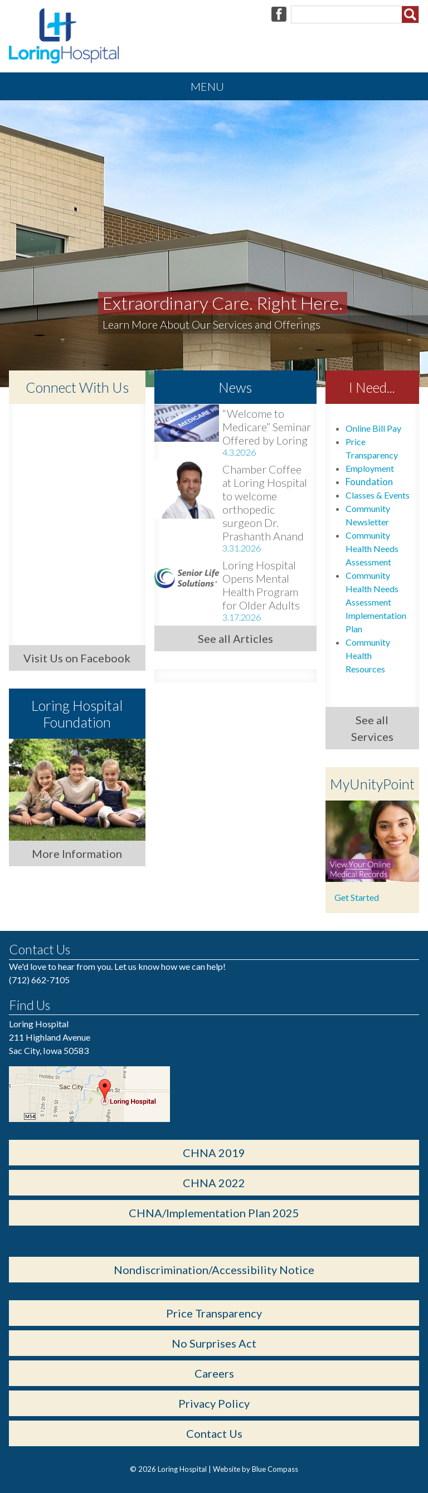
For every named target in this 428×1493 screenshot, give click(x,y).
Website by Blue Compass (255, 1469)
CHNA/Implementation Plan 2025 (214, 1212)
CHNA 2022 (214, 1182)
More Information (77, 853)
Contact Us (214, 1433)
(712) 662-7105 (39, 979)
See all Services (372, 728)
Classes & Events (378, 495)
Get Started (356, 897)
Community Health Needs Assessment (372, 548)
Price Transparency (214, 1313)
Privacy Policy (214, 1403)
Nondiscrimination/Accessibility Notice (214, 1269)
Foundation (369, 481)
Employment (370, 468)
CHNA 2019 (214, 1152)
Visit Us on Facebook (76, 658)
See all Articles (235, 638)
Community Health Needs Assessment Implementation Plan (376, 602)
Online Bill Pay (373, 428)
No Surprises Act (214, 1343)
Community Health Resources (368, 655)
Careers (214, 1373)
